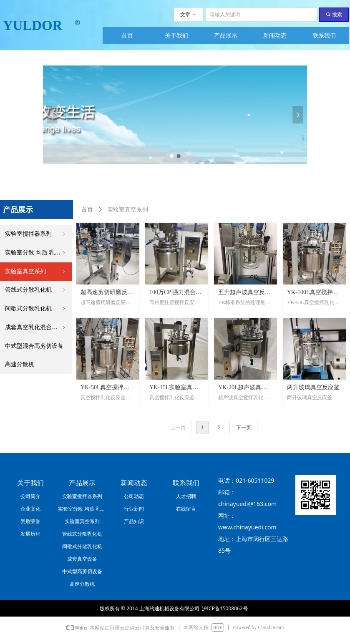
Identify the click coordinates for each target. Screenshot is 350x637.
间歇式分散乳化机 (36, 309)
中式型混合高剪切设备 (34, 346)
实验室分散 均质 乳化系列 (38, 253)
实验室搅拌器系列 (36, 234)
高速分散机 (19, 364)
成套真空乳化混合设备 (36, 327)
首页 (87, 209)
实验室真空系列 (36, 271)
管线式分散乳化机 (36, 290)
